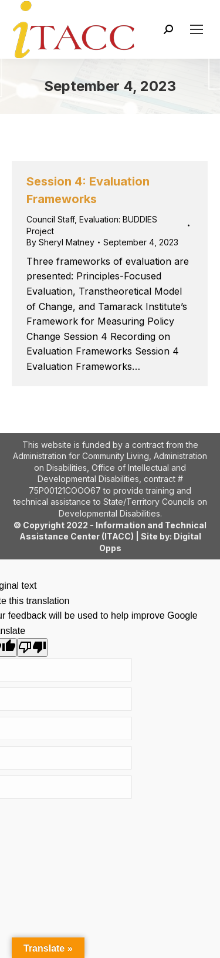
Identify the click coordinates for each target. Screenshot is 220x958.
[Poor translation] (32, 647)
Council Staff (50, 219)
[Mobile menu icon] (196, 29)
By (60, 242)
